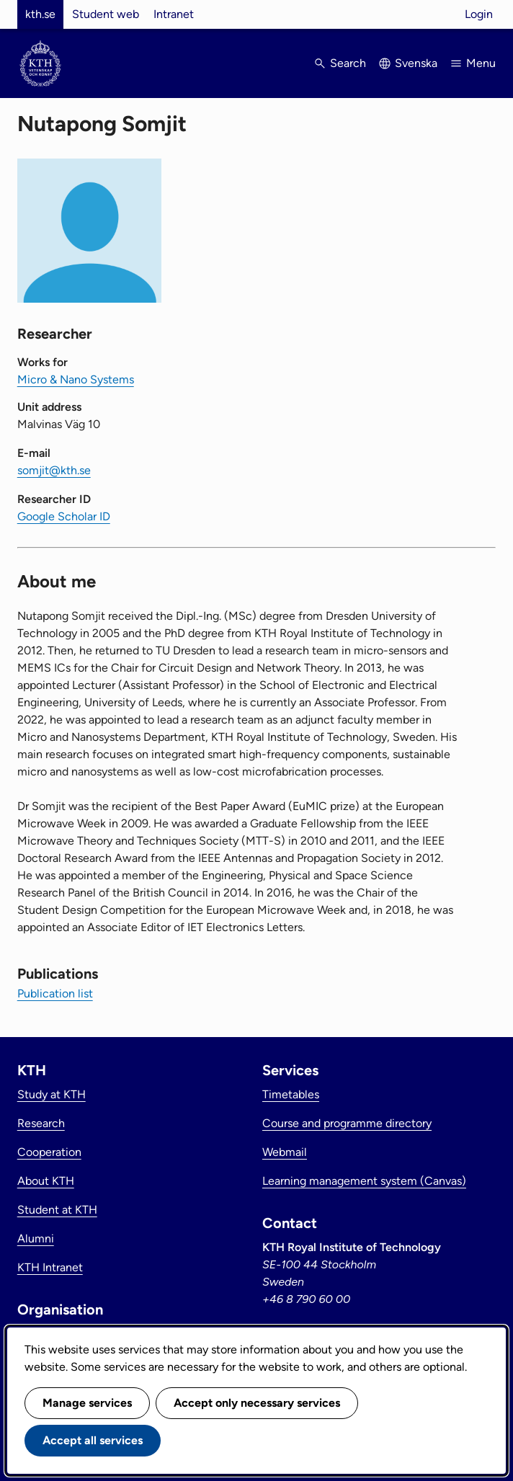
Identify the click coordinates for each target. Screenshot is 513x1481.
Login (479, 14)
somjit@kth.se (54, 470)
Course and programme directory (347, 1123)
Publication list (55, 993)
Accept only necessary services (257, 1403)
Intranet (173, 14)
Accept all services (93, 1440)
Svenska (416, 63)
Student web (105, 14)
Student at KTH (57, 1210)
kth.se (40, 14)
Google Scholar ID (63, 516)
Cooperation (49, 1152)
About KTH (45, 1181)
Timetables (290, 1094)
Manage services (87, 1403)
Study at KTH (51, 1094)
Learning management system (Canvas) (364, 1181)
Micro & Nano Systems (75, 379)
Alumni (35, 1238)
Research (41, 1123)
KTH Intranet (50, 1267)
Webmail (284, 1152)
